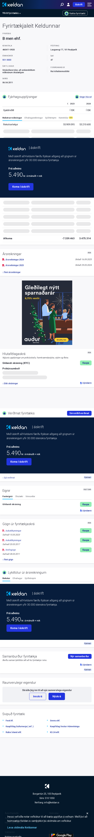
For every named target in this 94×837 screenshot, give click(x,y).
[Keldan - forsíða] (12, 4)
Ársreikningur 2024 (13, 259)
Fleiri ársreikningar (11, 272)
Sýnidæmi (86, 383)
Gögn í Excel (83, 97)
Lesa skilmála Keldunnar (22, 827)
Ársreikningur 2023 (13, 265)
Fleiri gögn (7, 559)
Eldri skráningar (10, 383)
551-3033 (6, 60)
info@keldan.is (51, 802)
